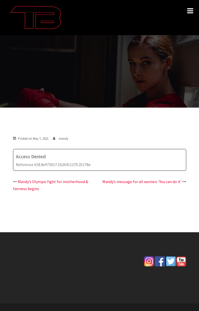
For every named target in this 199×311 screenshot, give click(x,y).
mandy (63, 138)
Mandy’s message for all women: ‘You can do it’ (141, 181)
